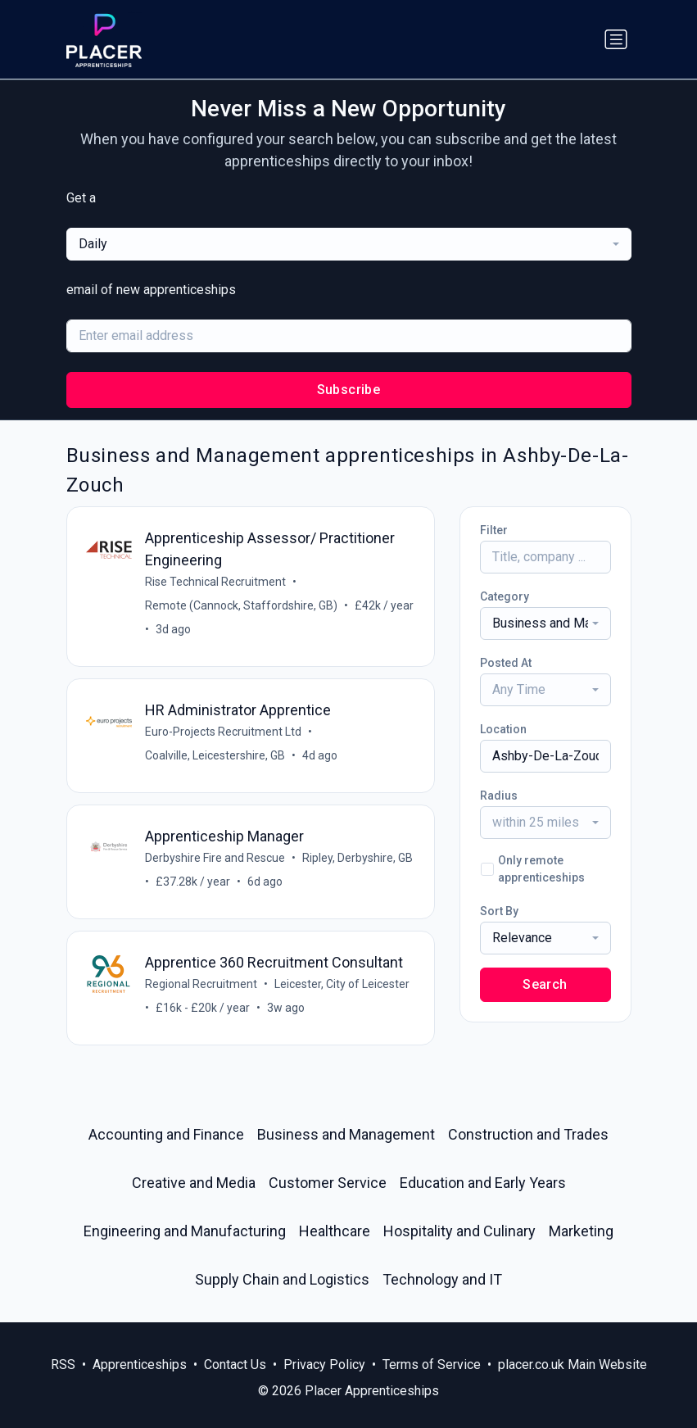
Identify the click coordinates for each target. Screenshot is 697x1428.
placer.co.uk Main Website (572, 1364)
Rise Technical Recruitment (216, 581)
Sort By (499, 911)
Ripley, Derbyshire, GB (358, 857)
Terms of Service (431, 1364)
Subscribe (349, 389)
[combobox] (348, 244)
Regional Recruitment (202, 984)
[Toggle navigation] (615, 39)
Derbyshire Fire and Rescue (216, 857)
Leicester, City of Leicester (342, 984)
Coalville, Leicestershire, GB (216, 755)
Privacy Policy (324, 1364)
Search (545, 984)
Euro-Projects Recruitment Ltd (224, 731)
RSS (63, 1364)
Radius (499, 795)
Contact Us (235, 1364)
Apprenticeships (140, 1364)
